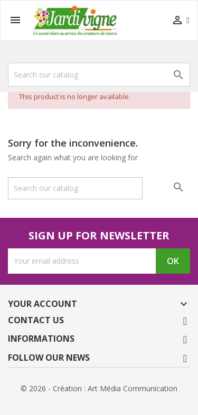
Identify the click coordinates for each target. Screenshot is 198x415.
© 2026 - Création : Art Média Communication (99, 388)
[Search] (99, 74)
